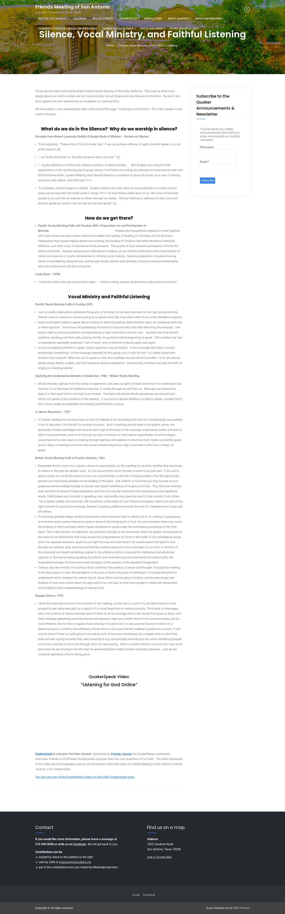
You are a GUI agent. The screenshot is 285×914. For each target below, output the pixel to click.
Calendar (79, 18)
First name (207, 147)
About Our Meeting (208, 18)
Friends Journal (121, 754)
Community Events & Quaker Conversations (67, 28)
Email (204, 161)
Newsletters (153, 18)
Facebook (79, 844)
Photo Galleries (151, 28)
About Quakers (178, 18)
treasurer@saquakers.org (75, 862)
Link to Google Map (159, 857)
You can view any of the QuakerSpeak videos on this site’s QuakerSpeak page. (85, 777)
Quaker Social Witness (118, 28)
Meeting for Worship (52, 18)
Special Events (103, 18)
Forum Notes (128, 18)
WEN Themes (241, 908)
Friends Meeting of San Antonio (72, 7)
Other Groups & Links (184, 28)
